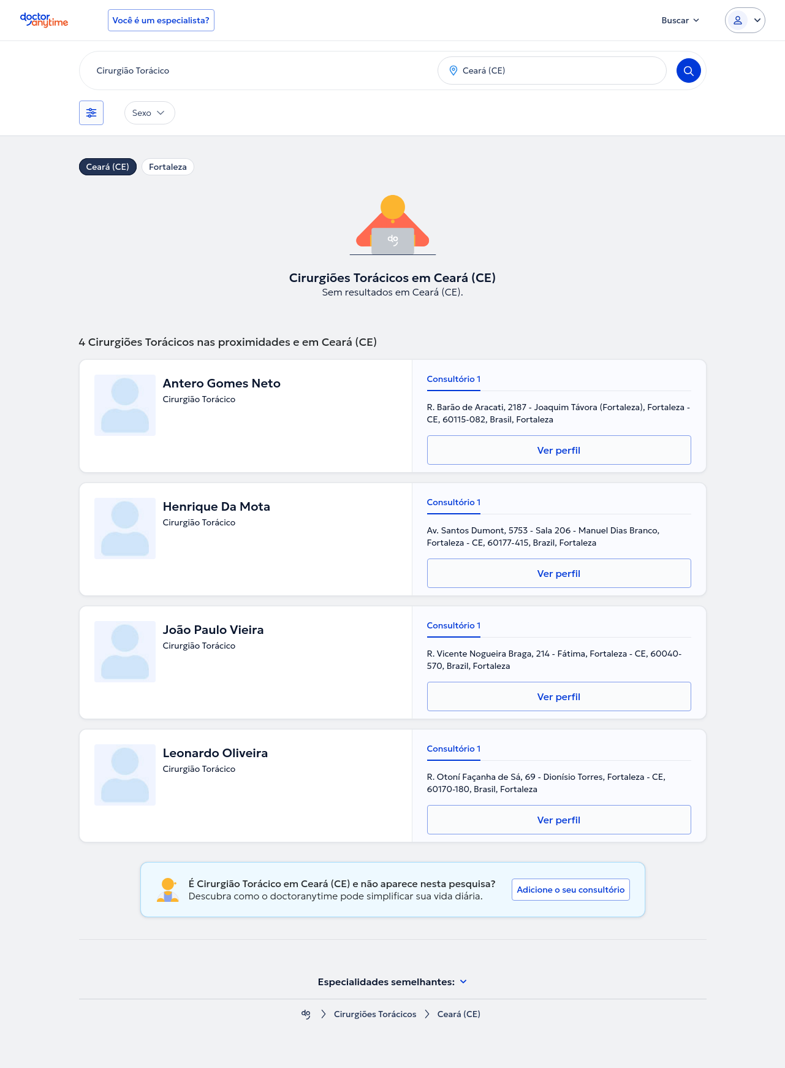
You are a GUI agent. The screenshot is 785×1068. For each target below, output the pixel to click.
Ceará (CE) (107, 166)
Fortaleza (168, 166)
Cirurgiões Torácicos (375, 1014)
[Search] (689, 70)
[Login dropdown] (745, 20)
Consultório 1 (454, 378)
